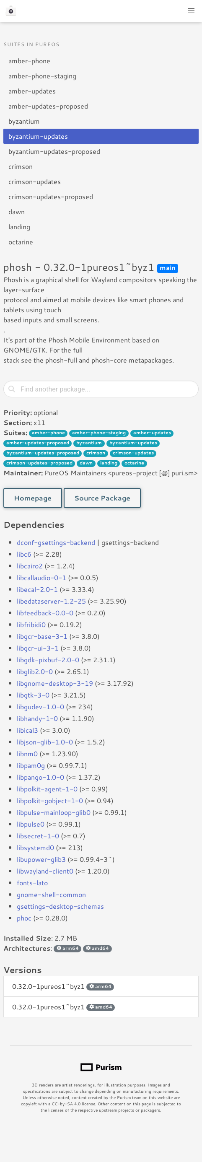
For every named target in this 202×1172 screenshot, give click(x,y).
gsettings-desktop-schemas (60, 906)
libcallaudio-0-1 (41, 577)
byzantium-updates (38, 136)
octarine (20, 241)
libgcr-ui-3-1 (38, 648)
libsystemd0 (35, 847)
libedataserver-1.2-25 (51, 601)
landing (19, 226)
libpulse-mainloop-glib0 (54, 812)
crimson (20, 166)
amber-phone (29, 60)
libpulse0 (30, 824)
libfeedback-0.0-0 (45, 612)
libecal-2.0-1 (37, 589)
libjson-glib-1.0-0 (45, 742)
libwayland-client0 (45, 871)
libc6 (24, 554)
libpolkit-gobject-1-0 (50, 800)
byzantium (24, 121)
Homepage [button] (33, 498)
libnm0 (27, 753)
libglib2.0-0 (35, 671)
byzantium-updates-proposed (54, 151)
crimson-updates (34, 181)
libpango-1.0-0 (40, 777)
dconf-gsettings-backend (56, 542)
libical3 (27, 730)
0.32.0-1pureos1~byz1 (63, 986)
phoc (24, 918)
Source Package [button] (102, 498)
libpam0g (31, 765)
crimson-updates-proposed (50, 196)
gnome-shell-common (51, 894)
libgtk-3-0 (33, 695)
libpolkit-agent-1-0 (47, 788)
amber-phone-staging (42, 75)
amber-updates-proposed (48, 106)
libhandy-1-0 (37, 718)
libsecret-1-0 (38, 835)
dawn (16, 211)
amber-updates (32, 91)
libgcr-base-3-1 (42, 636)
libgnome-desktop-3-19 (55, 683)
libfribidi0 (31, 624)
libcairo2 (30, 565)
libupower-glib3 (41, 859)
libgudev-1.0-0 (40, 706)
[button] (191, 11)
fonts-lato (32, 882)
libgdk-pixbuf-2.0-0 (48, 659)
